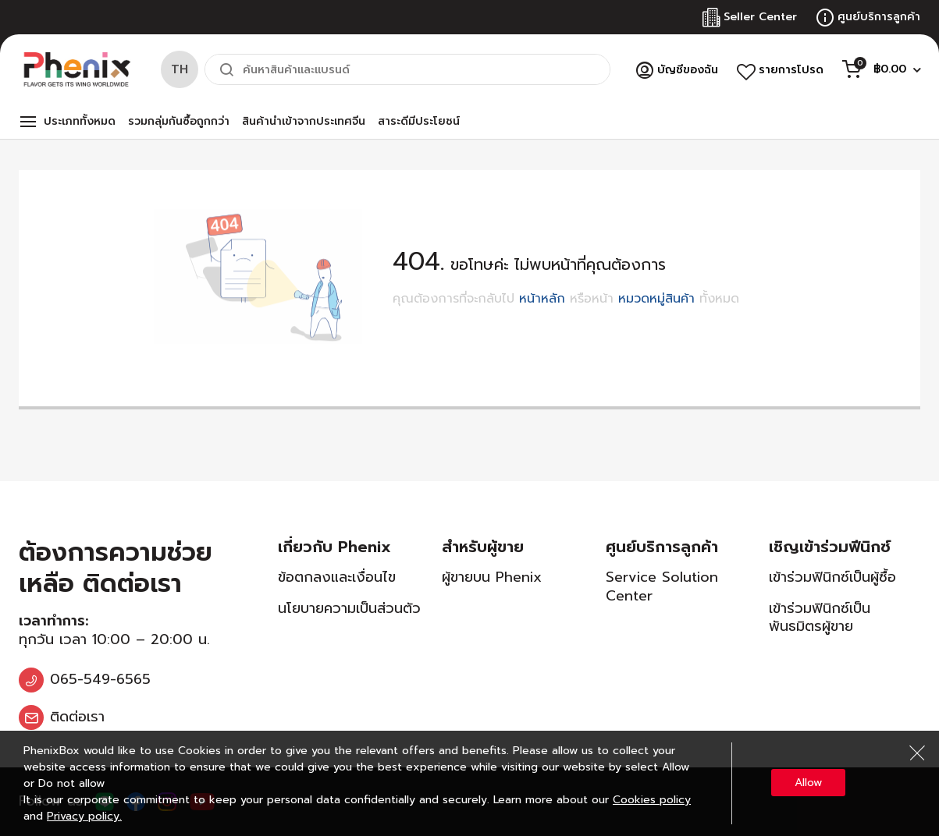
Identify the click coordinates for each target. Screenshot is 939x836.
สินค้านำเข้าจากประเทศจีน (303, 121)
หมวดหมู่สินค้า (656, 298)
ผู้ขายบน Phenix (492, 577)
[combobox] (407, 69)
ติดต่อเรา (77, 717)
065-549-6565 (100, 679)
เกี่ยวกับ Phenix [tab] (334, 546)
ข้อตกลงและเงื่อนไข (337, 577)
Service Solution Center (662, 586)
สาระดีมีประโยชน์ (419, 121)
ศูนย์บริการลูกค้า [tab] (662, 546)
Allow (808, 782)
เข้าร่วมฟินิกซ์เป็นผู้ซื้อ (832, 577)
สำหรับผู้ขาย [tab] (483, 546)
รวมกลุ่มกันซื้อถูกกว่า (178, 121)
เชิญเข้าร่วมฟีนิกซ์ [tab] (830, 546)
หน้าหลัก (542, 298)
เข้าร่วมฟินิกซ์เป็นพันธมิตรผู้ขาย (819, 617)
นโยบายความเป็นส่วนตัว (349, 608)
